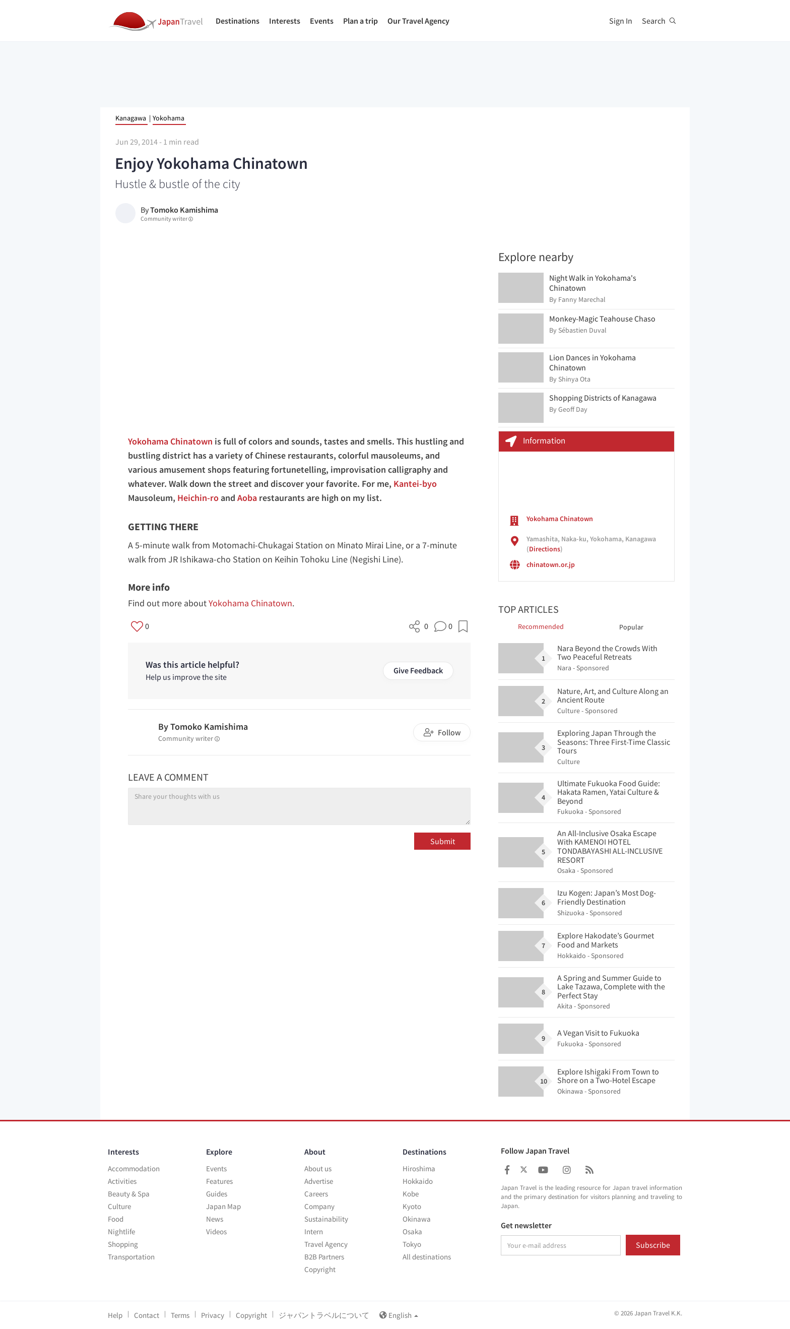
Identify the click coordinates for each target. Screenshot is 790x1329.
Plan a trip (360, 21)
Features (219, 1181)
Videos (216, 1231)
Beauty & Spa (129, 1193)
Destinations (237, 21)
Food (115, 1219)
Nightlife (121, 1231)
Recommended (541, 626)
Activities (122, 1181)
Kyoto (412, 1206)
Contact (146, 1315)
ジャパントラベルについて (324, 1315)
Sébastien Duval (582, 330)
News (214, 1219)
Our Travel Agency (418, 21)
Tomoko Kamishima (184, 210)
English (398, 1315)
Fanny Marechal (582, 299)
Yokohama (168, 117)
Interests (284, 21)
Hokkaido (418, 1181)
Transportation (131, 1256)
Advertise (318, 1181)
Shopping (123, 1244)
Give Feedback (418, 670)
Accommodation (134, 1168)
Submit (442, 841)
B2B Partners (324, 1256)
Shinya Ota (574, 379)
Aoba (247, 497)
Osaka (412, 1231)
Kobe (411, 1193)
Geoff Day (572, 409)
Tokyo (412, 1244)
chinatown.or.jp (550, 564)
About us (318, 1168)
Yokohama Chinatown (170, 441)
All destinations (427, 1256)
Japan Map (223, 1206)
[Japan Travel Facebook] (507, 1170)
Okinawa (417, 1219)
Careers (316, 1193)
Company (319, 1206)
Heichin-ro (198, 497)
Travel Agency (326, 1244)
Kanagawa (130, 117)
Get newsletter (526, 1225)
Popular (631, 626)
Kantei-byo (415, 483)
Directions (544, 548)
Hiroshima (419, 1168)
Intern (313, 1231)
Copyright (320, 1269)
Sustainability (326, 1219)
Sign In (620, 21)
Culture (119, 1206)
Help (115, 1315)
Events (322, 21)
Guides (216, 1193)
